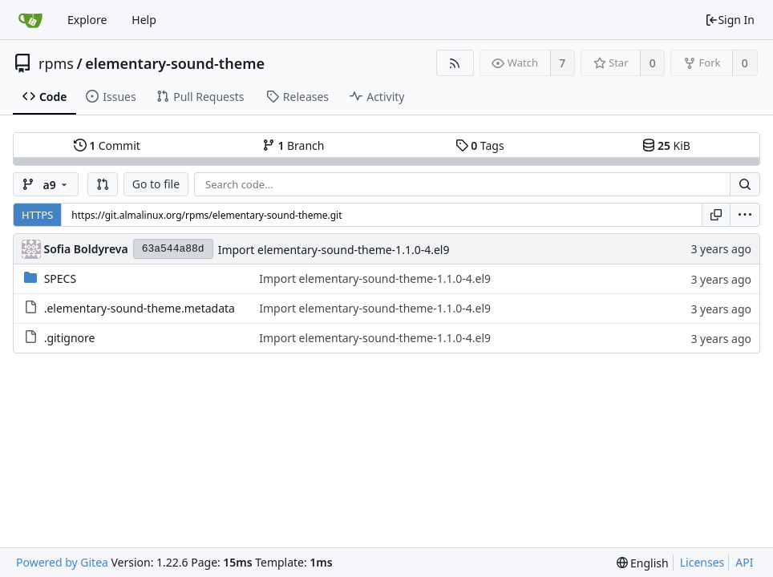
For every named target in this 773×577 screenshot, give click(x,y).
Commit (107, 145)
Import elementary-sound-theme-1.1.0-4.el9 (334, 249)
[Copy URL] (716, 215)
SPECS (60, 278)
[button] (102, 184)
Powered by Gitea (62, 562)
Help (144, 19)
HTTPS (37, 215)
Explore (87, 19)
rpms (56, 63)
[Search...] (745, 184)
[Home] (30, 20)
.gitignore (69, 337)
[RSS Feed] (455, 63)
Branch (293, 145)
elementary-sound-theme (175, 63)
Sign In (730, 19)
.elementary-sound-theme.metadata (139, 308)
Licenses (702, 562)
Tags (479, 145)
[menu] (745, 215)
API (744, 562)
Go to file (156, 184)
